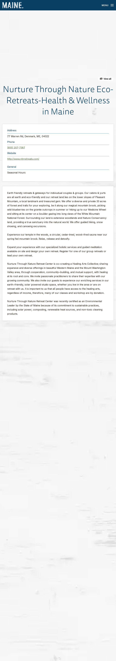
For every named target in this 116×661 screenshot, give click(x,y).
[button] (58, 46)
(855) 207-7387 (16, 147)
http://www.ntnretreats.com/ (23, 158)
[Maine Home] (12, 5)
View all (107, 79)
